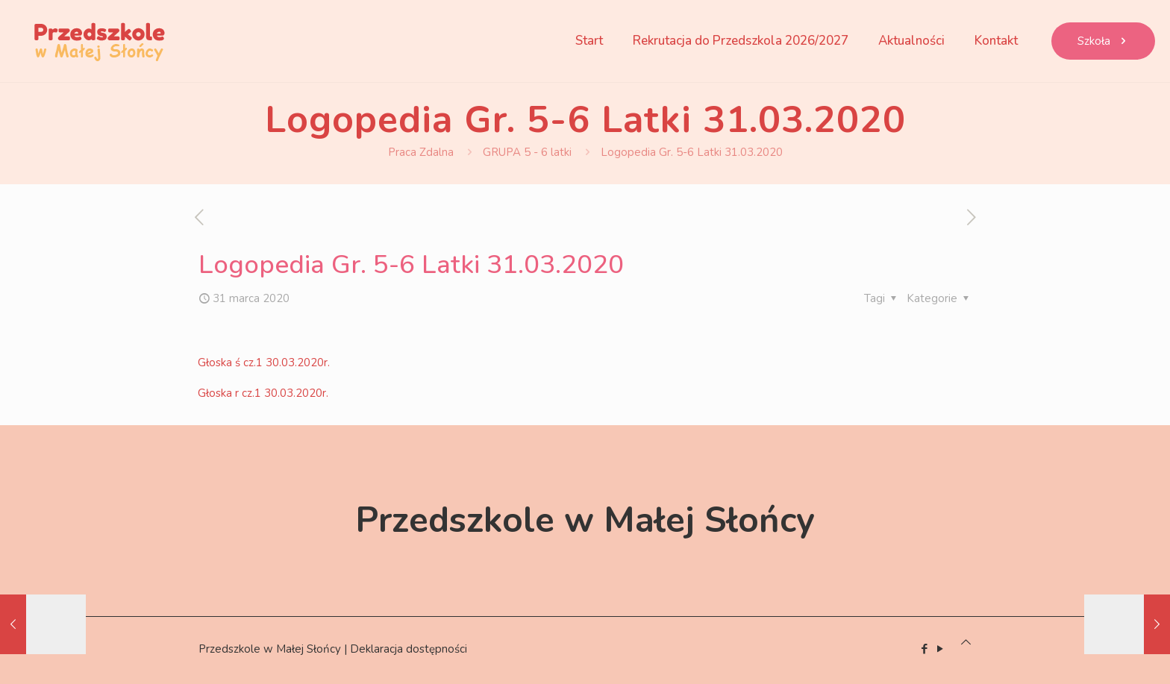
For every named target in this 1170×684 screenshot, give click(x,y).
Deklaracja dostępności (408, 648)
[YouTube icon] (939, 648)
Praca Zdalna (421, 152)
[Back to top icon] (966, 642)
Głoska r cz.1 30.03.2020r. (263, 393)
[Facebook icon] (924, 648)
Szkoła (1103, 41)
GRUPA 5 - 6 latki (527, 152)
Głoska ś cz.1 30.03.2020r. (264, 362)
